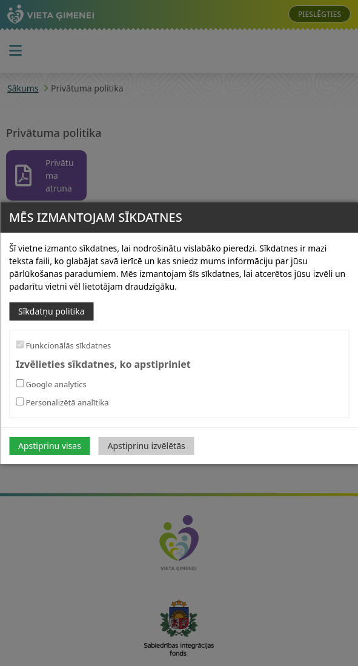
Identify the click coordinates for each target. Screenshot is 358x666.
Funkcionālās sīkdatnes (63, 344)
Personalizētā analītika (62, 402)
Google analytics (51, 384)
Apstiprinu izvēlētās (146, 445)
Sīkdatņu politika (51, 310)
